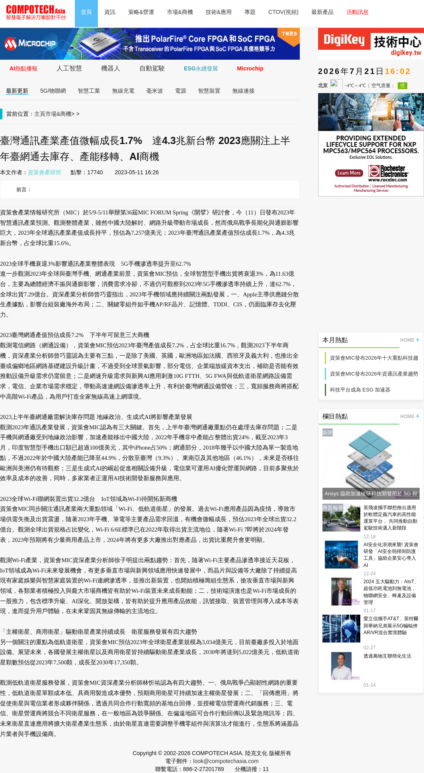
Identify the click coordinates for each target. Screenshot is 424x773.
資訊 (109, 12)
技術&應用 (219, 12)
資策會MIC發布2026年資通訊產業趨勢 (374, 374)
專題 (250, 12)
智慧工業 (89, 91)
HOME (410, 340)
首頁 (86, 12)
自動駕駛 (152, 68)
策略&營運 (141, 12)
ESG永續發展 (201, 68)
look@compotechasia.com (225, 761)
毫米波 (155, 91)
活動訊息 (357, 12)
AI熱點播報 (23, 68)
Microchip (250, 68)
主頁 (39, 114)
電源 (180, 91)
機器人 (110, 68)
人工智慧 (69, 68)
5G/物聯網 (53, 91)
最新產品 (322, 12)
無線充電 (123, 91)
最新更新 (17, 91)
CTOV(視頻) (283, 12)
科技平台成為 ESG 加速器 (360, 390)
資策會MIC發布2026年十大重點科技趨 (374, 358)
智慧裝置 (209, 91)
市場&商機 (180, 12)
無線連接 (244, 91)
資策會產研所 (44, 172)
